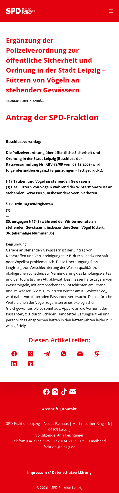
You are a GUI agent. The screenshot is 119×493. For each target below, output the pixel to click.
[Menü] (111, 11)
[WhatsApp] (63, 354)
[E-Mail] (80, 354)
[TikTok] (64, 391)
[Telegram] (47, 354)
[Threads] (30, 364)
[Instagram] (55, 391)
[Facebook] (14, 354)
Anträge (39, 101)
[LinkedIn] (14, 364)
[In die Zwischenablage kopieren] (96, 354)
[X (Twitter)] (30, 354)
